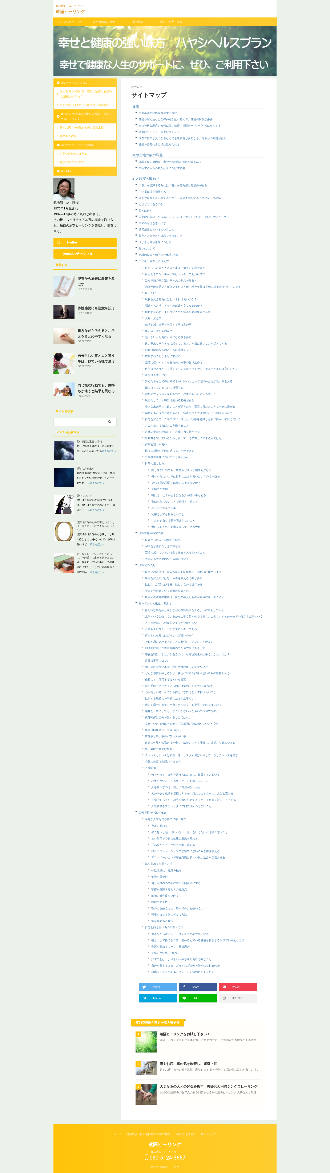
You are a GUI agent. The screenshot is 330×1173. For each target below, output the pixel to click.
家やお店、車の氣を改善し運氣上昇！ (83, 127)
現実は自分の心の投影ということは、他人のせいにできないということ (182, 216)
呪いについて (147, 248)
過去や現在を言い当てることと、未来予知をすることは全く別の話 (180, 198)
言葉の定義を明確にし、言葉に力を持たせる (172, 431)
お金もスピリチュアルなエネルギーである (171, 629)
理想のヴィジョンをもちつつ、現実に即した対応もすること (182, 394)
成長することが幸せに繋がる (163, 356)
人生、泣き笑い (154, 318)
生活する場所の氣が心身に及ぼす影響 (162, 168)
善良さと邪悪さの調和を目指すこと (160, 235)
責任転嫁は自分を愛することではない (168, 717)
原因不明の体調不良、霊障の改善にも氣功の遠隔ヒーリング (86, 94)
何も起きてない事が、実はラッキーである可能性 (175, 274)
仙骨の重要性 (159, 876)
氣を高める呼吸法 (162, 921)
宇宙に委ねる (159, 825)
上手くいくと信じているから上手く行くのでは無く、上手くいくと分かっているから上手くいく (204, 616)
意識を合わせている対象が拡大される (168, 590)
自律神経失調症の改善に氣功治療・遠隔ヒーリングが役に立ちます (180, 125)
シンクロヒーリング (70, 21)
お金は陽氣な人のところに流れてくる (168, 349)
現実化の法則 (147, 565)
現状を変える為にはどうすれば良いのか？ (171, 299)
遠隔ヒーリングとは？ (74, 82)
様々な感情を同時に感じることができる (169, 450)
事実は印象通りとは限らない (163, 730)
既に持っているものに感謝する (164, 387)
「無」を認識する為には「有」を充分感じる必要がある (173, 185)
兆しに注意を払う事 (163, 508)
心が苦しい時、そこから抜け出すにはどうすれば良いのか (180, 692)
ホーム (118, 1134)
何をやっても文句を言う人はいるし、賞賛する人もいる (185, 774)
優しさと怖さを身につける (155, 242)
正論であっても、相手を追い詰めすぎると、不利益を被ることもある (193, 799)
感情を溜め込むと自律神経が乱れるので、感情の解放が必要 (176, 119)
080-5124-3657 (165, 1158)
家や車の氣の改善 (104, 21)
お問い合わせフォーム (73, 153)
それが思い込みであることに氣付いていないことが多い (179, 641)
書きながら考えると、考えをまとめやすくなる (180, 934)
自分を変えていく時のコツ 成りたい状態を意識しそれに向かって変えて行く (193, 419)
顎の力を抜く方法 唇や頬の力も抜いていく (178, 908)
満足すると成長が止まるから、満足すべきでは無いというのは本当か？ (189, 412)
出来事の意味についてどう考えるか (167, 457)
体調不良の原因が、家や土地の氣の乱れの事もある (170, 161)
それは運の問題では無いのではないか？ (176, 482)
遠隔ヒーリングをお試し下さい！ (185, 1034)
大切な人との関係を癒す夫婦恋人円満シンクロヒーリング (87, 116)
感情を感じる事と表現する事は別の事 (168, 324)
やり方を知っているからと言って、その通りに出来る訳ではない (184, 438)
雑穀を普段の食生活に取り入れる (159, 144)
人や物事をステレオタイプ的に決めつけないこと (181, 806)
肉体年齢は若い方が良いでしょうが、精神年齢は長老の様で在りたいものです (193, 286)
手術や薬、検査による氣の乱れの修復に (84, 105)
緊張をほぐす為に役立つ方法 (169, 914)
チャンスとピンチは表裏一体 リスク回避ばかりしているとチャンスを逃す (191, 755)
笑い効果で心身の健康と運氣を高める (174, 838)
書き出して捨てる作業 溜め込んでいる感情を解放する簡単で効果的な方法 (197, 940)
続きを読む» (109, 451)
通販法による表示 (185, 1134)
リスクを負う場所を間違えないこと (173, 520)
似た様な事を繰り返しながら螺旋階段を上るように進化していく (184, 610)
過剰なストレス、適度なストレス (159, 132)
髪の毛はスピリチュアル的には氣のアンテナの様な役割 (179, 685)
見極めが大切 (159, 489)
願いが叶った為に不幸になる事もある (168, 337)
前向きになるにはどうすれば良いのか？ (169, 635)
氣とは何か (145, 210)
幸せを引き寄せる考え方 (154, 261)
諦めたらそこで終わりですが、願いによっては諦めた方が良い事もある (189, 381)
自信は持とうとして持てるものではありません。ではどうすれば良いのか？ (191, 368)
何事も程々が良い (156, 444)
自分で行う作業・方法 (152, 812)
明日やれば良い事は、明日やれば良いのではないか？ (178, 667)
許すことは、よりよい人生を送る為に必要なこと (181, 959)
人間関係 (150, 767)
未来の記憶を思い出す (152, 223)
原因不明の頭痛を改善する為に (158, 113)
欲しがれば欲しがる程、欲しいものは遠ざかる (173, 584)
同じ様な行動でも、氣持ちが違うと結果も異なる (181, 470)
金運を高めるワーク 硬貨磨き (170, 946)
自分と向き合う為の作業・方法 (164, 927)
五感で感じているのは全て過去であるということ (175, 552)
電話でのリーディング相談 (77, 145)
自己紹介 (66, 171)
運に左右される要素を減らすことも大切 (176, 526)
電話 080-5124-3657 (72, 162)
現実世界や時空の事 (151, 533)
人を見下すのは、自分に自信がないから (176, 787)
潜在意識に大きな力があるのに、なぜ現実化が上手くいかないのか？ (187, 654)
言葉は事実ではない (157, 660)
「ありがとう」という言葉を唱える (173, 844)
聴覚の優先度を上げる (165, 895)
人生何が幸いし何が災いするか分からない (171, 622)
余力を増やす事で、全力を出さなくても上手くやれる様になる (183, 704)
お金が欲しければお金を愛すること (167, 425)
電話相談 (137, 21)
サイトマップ (208, 1134)
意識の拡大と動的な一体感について (160, 254)
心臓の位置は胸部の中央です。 (164, 761)
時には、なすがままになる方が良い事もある (178, 495)
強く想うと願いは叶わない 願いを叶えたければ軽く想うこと (189, 832)
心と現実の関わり (145, 178)
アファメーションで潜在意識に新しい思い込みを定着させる (188, 857)
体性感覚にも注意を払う (166, 870)
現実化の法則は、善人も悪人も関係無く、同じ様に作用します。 (184, 571)
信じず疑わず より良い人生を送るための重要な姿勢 (178, 312)
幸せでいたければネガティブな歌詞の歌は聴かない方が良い (182, 723)
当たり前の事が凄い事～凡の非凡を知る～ (171, 280)
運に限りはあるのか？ (158, 330)
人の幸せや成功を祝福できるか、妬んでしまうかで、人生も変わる (192, 793)
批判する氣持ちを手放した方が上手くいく (171, 698)
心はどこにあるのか (151, 204)
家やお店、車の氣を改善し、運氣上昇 (188, 1064)
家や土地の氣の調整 (147, 155)
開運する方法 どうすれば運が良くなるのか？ (173, 305)
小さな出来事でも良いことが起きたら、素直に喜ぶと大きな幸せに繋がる (190, 406)
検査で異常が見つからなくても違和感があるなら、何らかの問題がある (182, 138)
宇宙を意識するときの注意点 (163, 546)
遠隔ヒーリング (70, 11)
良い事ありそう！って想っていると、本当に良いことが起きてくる (186, 343)
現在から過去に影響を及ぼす (163, 539)
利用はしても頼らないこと (167, 514)
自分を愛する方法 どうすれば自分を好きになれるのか (185, 965)
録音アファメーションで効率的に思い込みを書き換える (185, 851)
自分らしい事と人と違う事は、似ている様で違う (175, 267)
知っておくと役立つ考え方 (155, 603)
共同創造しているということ (156, 229)
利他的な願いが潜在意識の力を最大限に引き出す (175, 648)
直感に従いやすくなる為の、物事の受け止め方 (173, 362)
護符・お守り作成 (171, 21)
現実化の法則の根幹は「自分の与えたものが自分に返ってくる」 (184, 597)
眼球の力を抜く (160, 902)
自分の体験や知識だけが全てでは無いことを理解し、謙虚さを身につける (190, 742)
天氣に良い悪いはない (165, 953)
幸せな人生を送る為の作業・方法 (165, 819)
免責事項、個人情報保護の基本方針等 (148, 1134)
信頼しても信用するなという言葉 (165, 679)
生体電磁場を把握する (152, 191)
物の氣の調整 (68, 136)
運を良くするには (156, 375)
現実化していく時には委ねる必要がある (169, 400)
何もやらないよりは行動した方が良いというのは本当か (185, 476)
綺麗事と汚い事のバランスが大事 (165, 736)
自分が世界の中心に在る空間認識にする (176, 883)
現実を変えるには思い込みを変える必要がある (173, 578)
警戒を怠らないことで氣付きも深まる (174, 501)
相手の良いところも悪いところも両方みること (180, 780)
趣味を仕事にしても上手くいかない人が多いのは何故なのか (182, 711)
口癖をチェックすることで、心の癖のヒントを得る (182, 971)
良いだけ (150, 293)
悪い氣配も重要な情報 (158, 749)
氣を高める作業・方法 (158, 863)
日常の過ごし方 (154, 463)
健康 (135, 106)
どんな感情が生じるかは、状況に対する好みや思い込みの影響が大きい (189, 673)
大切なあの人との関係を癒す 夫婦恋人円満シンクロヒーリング (208, 1086)
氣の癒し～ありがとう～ (165, 1151)
